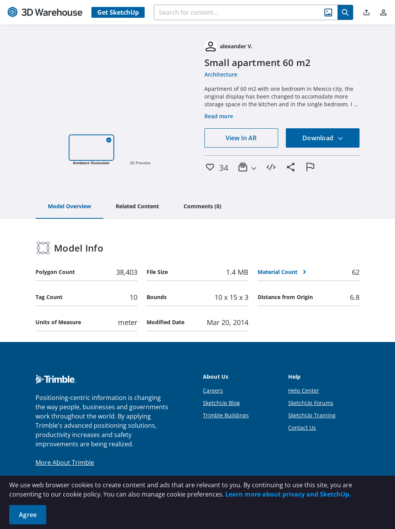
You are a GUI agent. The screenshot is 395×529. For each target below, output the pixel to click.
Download (322, 138)
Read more (218, 116)
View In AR (241, 138)
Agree (28, 514)
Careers (213, 390)
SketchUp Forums (310, 403)
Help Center (303, 390)
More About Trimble (64, 462)
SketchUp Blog (221, 403)
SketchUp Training (312, 415)
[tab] (69, 207)
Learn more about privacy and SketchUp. (288, 494)
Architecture (220, 74)
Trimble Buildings (226, 415)
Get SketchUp (118, 12)
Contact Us (302, 427)
